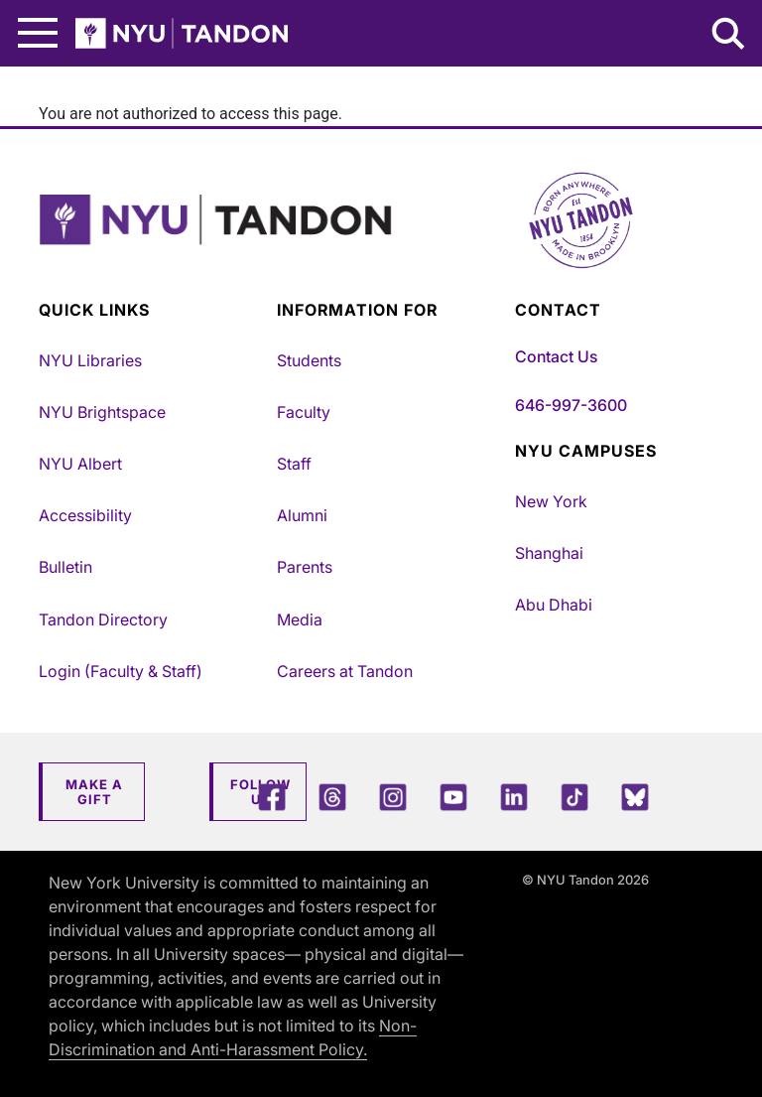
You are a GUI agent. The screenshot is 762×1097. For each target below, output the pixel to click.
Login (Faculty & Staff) (120, 671)
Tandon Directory (103, 619)
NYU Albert (80, 464)
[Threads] (332, 796)
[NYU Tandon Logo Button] (381, 245)
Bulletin (65, 567)
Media (299, 619)
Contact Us (556, 356)
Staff (294, 464)
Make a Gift (94, 792)
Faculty (303, 412)
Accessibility (85, 515)
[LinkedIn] (514, 796)
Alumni (302, 515)
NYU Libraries (90, 360)
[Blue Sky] (635, 796)
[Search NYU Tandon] (729, 36)
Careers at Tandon (345, 671)
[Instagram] (393, 796)
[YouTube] (453, 796)
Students (309, 360)
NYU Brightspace (102, 412)
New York (551, 501)
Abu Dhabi (553, 605)
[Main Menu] (37, 33)
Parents (304, 567)
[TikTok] (574, 796)
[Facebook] (272, 796)
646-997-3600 (571, 405)
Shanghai (549, 553)
